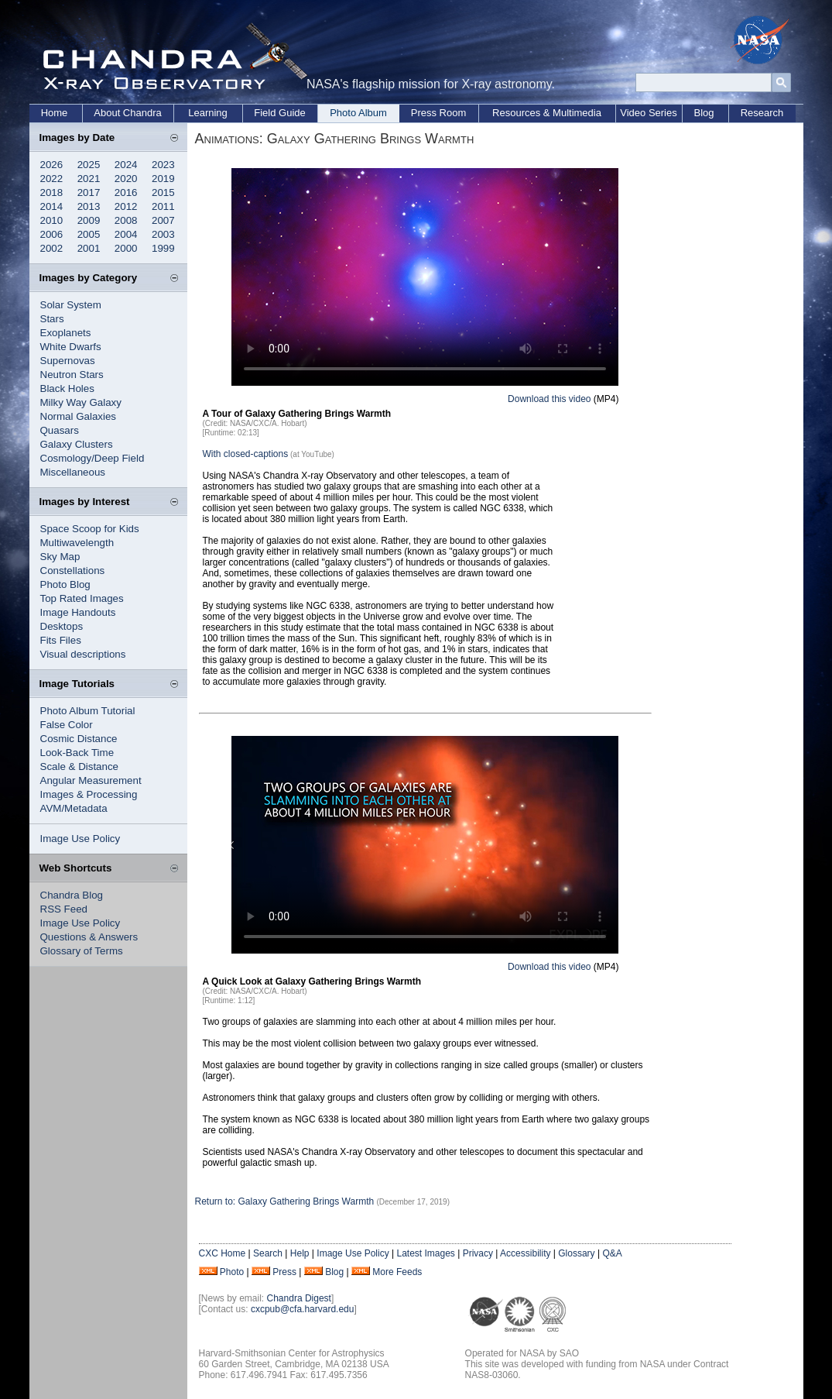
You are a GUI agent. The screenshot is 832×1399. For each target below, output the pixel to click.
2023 (163, 164)
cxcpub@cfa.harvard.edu (302, 1309)
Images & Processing (89, 794)
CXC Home (222, 1253)
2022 (51, 178)
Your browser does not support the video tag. (424, 277)
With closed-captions (246, 454)
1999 (163, 248)
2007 (163, 220)
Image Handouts (78, 612)
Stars (52, 319)
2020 (126, 178)
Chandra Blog (72, 895)
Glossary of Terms (81, 951)
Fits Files (60, 640)
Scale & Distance (79, 766)
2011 (163, 206)
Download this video (549, 399)
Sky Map (60, 556)
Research (762, 113)
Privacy (478, 1253)
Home (54, 113)
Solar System (70, 305)
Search (267, 1253)
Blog (703, 113)
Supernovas (67, 360)
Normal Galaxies (78, 416)
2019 (163, 178)
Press (284, 1272)
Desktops (62, 626)
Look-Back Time (77, 752)
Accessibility (525, 1253)
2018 (51, 192)
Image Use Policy (80, 838)
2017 (89, 192)
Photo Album (358, 113)
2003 (163, 234)
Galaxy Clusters (76, 444)
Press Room (439, 113)
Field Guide (279, 113)
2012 (126, 206)
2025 (89, 164)
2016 (126, 192)
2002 (51, 248)
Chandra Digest (299, 1298)
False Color (66, 724)
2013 (89, 206)
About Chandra (127, 113)
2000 (126, 248)
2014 (51, 206)
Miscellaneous (72, 472)
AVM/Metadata (74, 808)
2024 (126, 164)
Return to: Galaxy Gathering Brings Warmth (286, 1201)
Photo (232, 1272)
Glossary (576, 1253)
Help (300, 1253)
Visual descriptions (83, 654)
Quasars (59, 430)
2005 (89, 234)
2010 (51, 220)
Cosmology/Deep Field (92, 458)
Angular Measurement (91, 780)
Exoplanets (65, 333)
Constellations (72, 570)
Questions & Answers (89, 937)
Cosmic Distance (79, 738)
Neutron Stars (72, 374)
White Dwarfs (70, 346)
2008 (126, 220)
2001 (89, 248)
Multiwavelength (77, 542)
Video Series (648, 113)
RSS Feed (64, 909)
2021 (89, 178)
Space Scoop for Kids (89, 529)
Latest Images (425, 1253)
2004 (126, 234)
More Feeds (397, 1272)
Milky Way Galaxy (81, 402)
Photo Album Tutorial (87, 711)
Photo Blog (65, 584)
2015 (163, 192)
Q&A (611, 1253)
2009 (89, 220)
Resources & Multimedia (546, 113)
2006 (51, 234)
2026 (51, 164)
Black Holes (67, 388)
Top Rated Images (82, 598)
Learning (208, 113)
